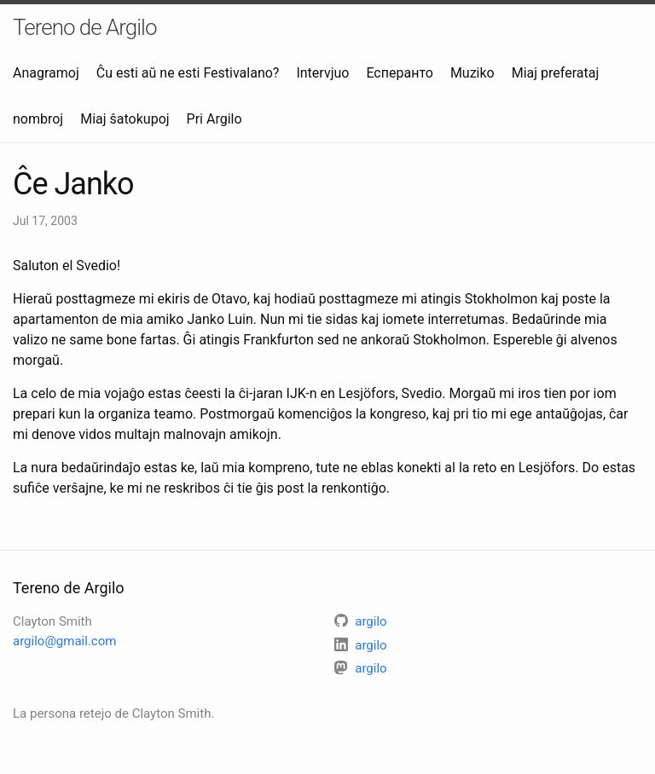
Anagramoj (46, 73)
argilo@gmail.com (64, 641)
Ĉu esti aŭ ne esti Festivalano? (188, 73)
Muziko (472, 73)
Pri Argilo (214, 119)
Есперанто (399, 73)
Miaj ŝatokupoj (124, 119)
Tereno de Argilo (85, 27)
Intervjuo (322, 73)
